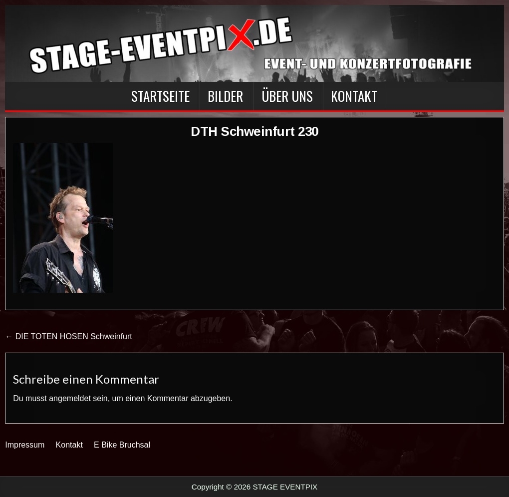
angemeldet (70, 398)
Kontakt (354, 96)
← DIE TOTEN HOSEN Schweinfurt (68, 336)
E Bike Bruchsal (122, 445)
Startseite (160, 96)
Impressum (24, 445)
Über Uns (287, 96)
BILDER (225, 96)
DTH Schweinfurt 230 (254, 131)
